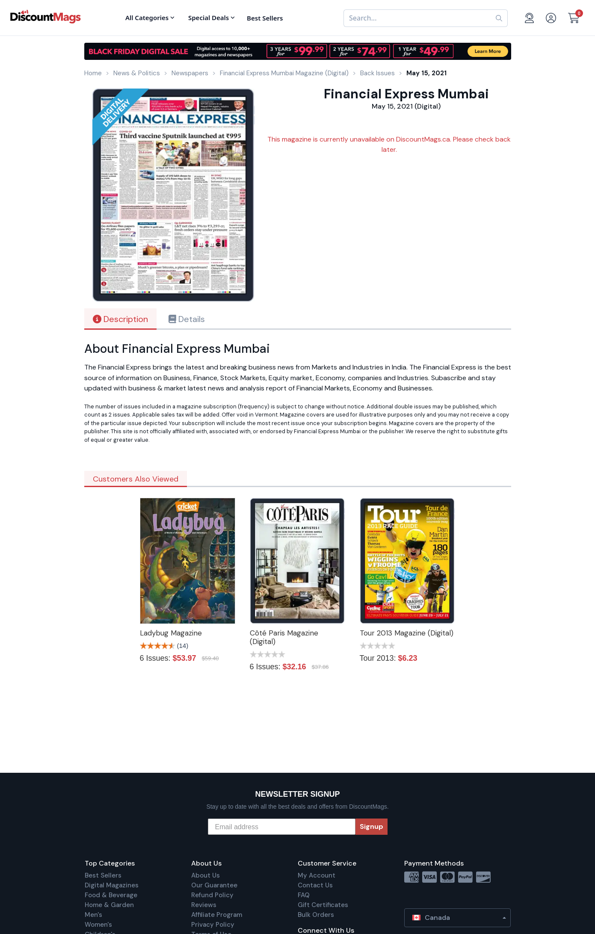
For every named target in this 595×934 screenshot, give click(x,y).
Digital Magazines (112, 885)
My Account (316, 875)
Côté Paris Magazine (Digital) (284, 637)
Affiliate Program (216, 914)
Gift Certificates (323, 905)
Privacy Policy (212, 924)
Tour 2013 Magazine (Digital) (406, 633)
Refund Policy (212, 895)
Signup (371, 826)
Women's (98, 924)
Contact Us (315, 885)
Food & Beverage (111, 895)
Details (187, 319)
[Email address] (281, 827)
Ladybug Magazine (171, 633)
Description (120, 319)
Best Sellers (103, 875)
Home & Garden (109, 905)
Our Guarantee (214, 885)
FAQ (304, 895)
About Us (205, 875)
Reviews (203, 905)
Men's (93, 914)
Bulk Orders (316, 914)
